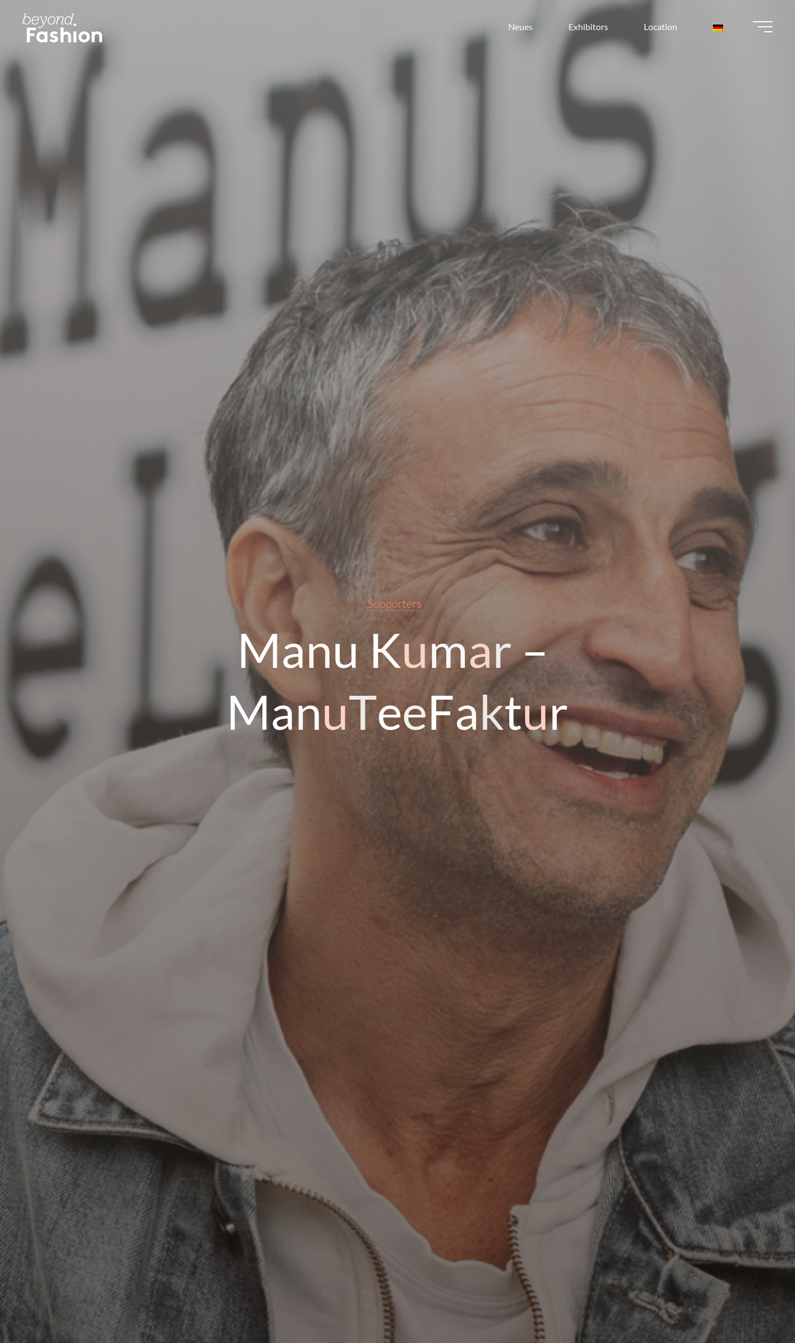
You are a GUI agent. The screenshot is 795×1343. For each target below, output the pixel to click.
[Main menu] (763, 26)
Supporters (394, 603)
